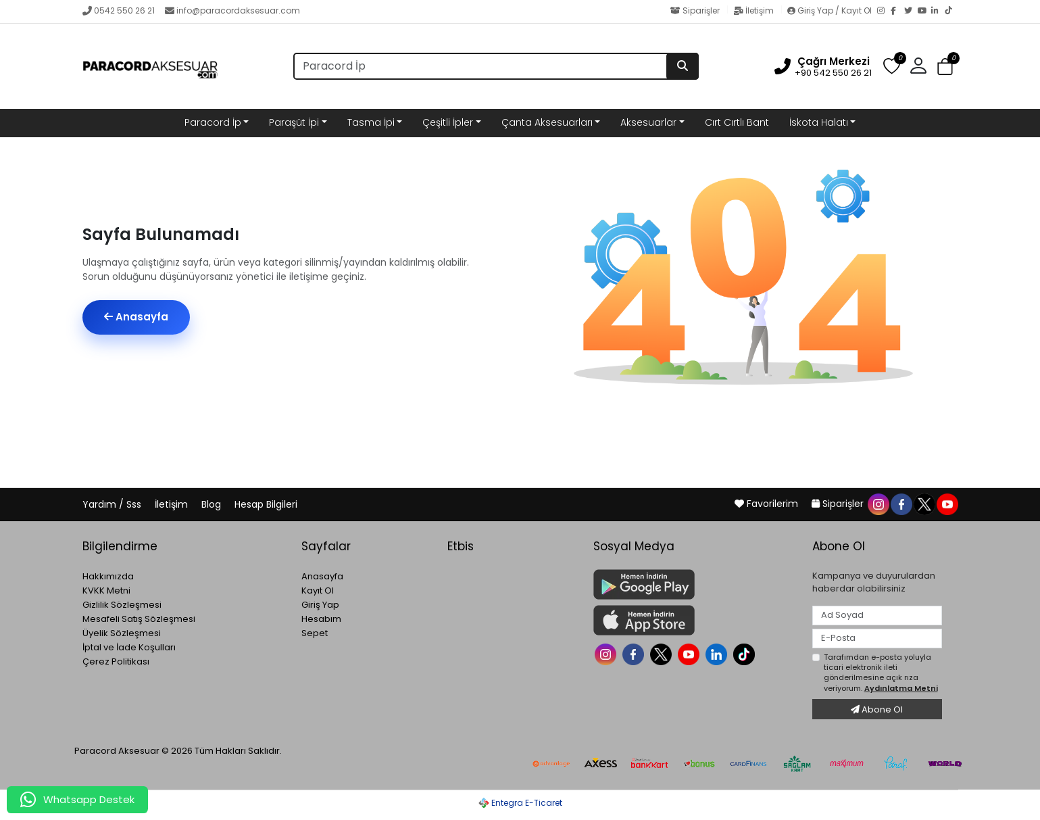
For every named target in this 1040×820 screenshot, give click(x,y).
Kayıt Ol (317, 590)
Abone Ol (877, 709)
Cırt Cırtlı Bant (737, 122)
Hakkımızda (108, 576)
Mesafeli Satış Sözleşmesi (138, 618)
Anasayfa (136, 317)
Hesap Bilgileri (265, 504)
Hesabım (321, 618)
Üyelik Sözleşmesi (121, 633)
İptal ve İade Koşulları (129, 647)
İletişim (754, 10)
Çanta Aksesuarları (547, 122)
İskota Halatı (818, 122)
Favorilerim (768, 503)
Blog (212, 504)
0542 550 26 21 (118, 10)
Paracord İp (212, 122)
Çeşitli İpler (447, 122)
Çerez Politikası (115, 661)
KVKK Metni (106, 590)
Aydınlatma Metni (901, 688)
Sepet (314, 633)
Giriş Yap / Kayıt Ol (830, 10)
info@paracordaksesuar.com (232, 10)
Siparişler (696, 10)
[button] (918, 66)
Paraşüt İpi (294, 122)
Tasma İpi (371, 122)
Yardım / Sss (113, 504)
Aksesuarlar (648, 122)
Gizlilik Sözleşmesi (122, 604)
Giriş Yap (320, 604)
